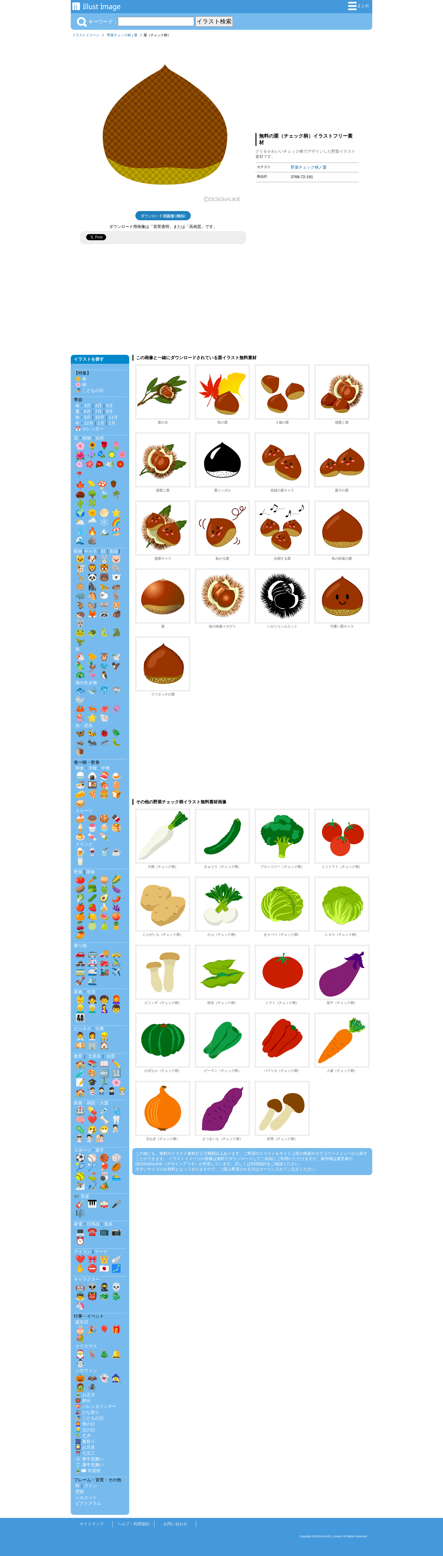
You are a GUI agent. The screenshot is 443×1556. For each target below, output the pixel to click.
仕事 (99, 1028)
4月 (98, 405)
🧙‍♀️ (116, 1378)
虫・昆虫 (84, 725)
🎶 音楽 (81, 1196)
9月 (87, 417)
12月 (88, 423)
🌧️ (92, 522)
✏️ (116, 1064)
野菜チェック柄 (119, 35)
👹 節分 (83, 1400)
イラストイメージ (85, 35)
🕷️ (92, 1387)
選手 (99, 1150)
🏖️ (116, 531)
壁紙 (79, 1491)
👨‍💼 (80, 1036)
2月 (112, 423)
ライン (90, 1485)
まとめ (358, 6)
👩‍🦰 (116, 999)
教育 (78, 1056)
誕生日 (81, 1321)
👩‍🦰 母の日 (85, 1423)
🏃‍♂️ (104, 1082)
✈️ (116, 971)
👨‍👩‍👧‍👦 (80, 1017)
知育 (110, 1056)
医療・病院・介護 (91, 1102)
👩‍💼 (92, 1036)
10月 (99, 417)
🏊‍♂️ (116, 1176)
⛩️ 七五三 (85, 1453)
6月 (87, 411)
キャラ (90, 551)
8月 (109, 411)
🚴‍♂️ (116, 962)
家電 (78, 1223)
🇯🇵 (104, 1268)
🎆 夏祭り (85, 1441)
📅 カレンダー (89, 428)
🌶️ (116, 898)
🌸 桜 (80, 384)
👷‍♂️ (104, 1036)
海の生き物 (86, 682)
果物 (90, 871)
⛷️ (80, 1185)
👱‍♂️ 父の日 (85, 1429)
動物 (78, 551)
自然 (99, 438)
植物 (86, 438)
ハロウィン (86, 1370)
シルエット (86, 1497)
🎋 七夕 (83, 1435)
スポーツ (82, 1150)
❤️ (92, 1119)
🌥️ (80, 522)
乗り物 (80, 945)
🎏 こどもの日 (89, 390)
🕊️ (116, 657)
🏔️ (104, 531)
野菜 (78, 871)
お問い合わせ (175, 1524)
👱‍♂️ (80, 1008)
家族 (78, 991)
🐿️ (92, 605)
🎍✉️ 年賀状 (88, 1470)
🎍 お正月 (85, 1394)
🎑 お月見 (85, 1447)
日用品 (93, 1223)
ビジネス (82, 1028)
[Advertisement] (307, 84)
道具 (108, 1223)
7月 (98, 411)
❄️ (104, 522)
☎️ (92, 1231)
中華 (105, 768)
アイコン (82, 1251)
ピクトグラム (88, 1503)
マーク (101, 1251)
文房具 (94, 1056)
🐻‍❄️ (116, 577)
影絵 (114, 551)
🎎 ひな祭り (87, 1412)
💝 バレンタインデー (96, 1406)
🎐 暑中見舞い (89, 1464)
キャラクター (87, 1279)
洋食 (92, 768)
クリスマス (86, 1346)
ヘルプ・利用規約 (134, 1524)
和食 (79, 768)
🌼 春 (80, 378)
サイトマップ (92, 1524)
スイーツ (84, 810)
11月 (113, 417)
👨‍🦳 (92, 1008)
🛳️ (92, 981)
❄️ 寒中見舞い (89, 1458)
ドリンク (84, 844)
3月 (87, 405)
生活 (91, 991)
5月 (109, 405)
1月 (101, 423)
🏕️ (104, 1185)
